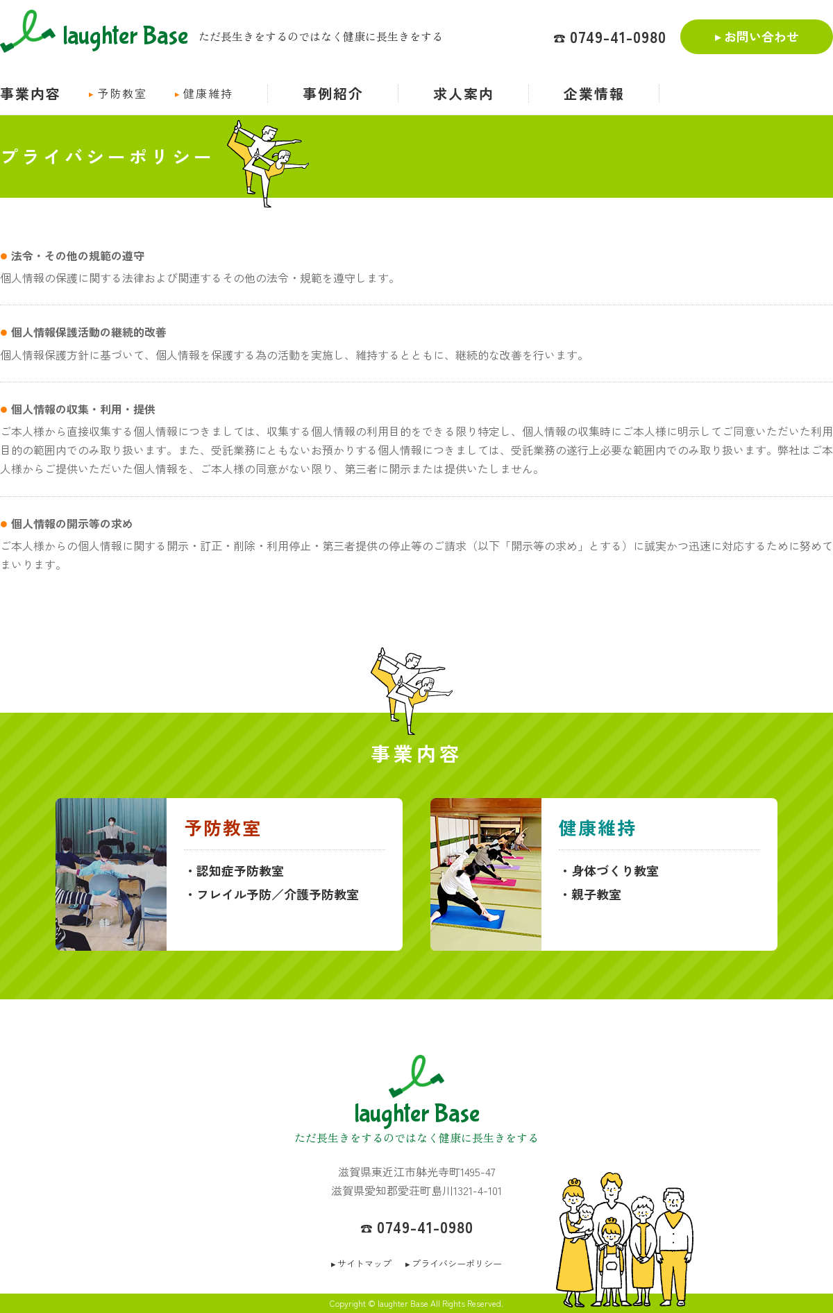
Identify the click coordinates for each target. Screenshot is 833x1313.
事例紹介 (333, 93)
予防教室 (122, 93)
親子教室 (596, 894)
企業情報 (594, 93)
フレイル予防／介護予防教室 (277, 894)
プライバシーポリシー (457, 1263)
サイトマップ (364, 1263)
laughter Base (94, 34)
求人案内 (463, 93)
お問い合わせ (761, 36)
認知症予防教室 (240, 870)
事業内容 (30, 93)
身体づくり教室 (615, 870)
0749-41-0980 (618, 36)
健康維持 (208, 93)
